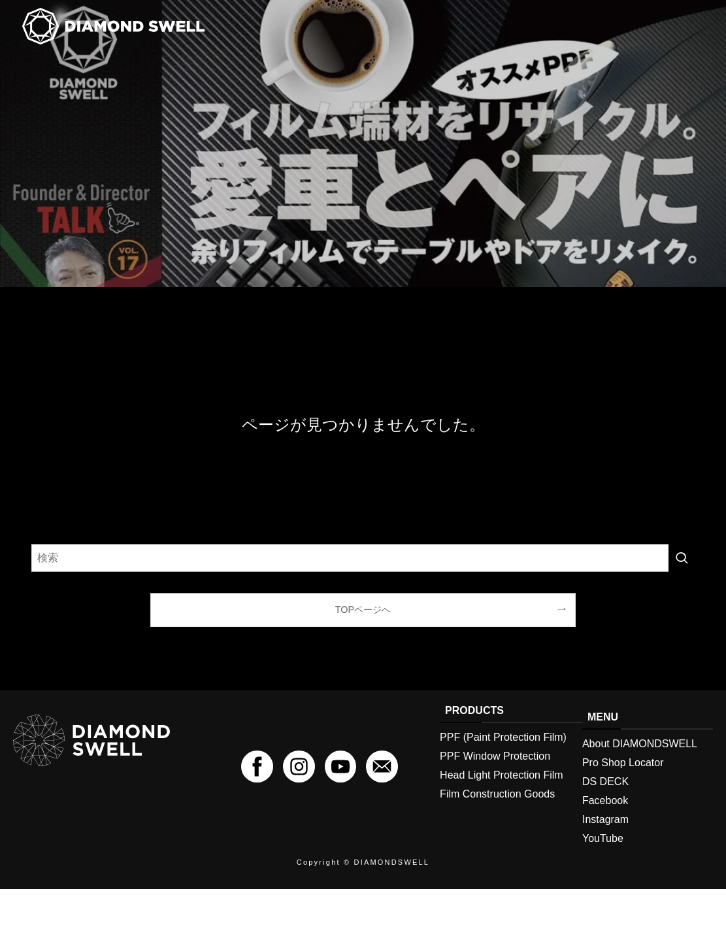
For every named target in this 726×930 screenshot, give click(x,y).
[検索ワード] (363, 576)
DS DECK (605, 800)
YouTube (602, 857)
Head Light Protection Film (501, 793)
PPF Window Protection (495, 775)
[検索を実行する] (681, 576)
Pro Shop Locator (623, 781)
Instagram (605, 838)
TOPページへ (363, 628)
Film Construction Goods (497, 812)
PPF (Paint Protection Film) (503, 756)
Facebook (605, 819)
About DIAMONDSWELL (639, 762)
